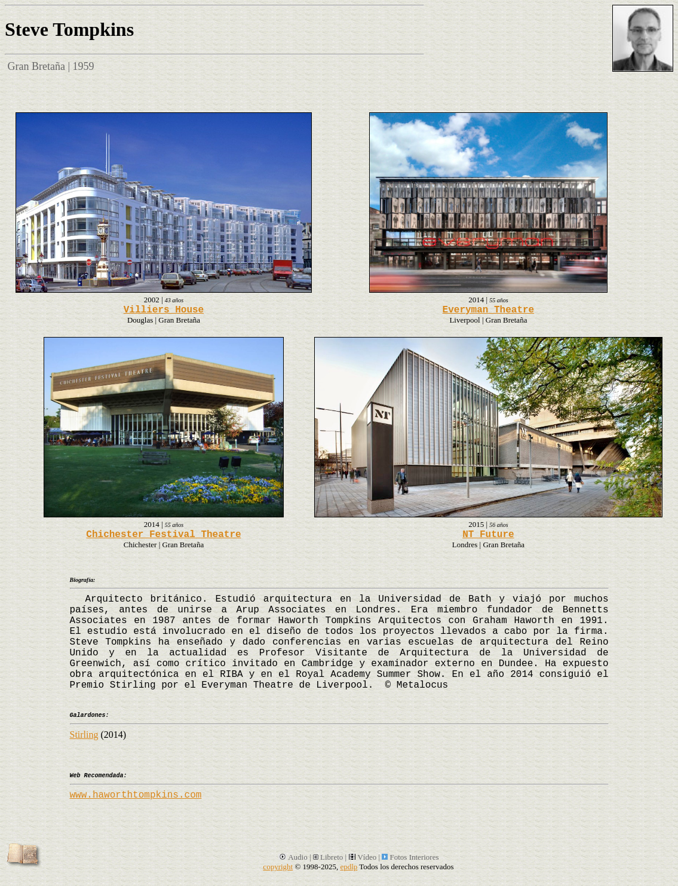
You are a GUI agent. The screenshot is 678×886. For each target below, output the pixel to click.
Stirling (84, 734)
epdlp (348, 866)
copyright (278, 866)
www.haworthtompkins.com (136, 795)
